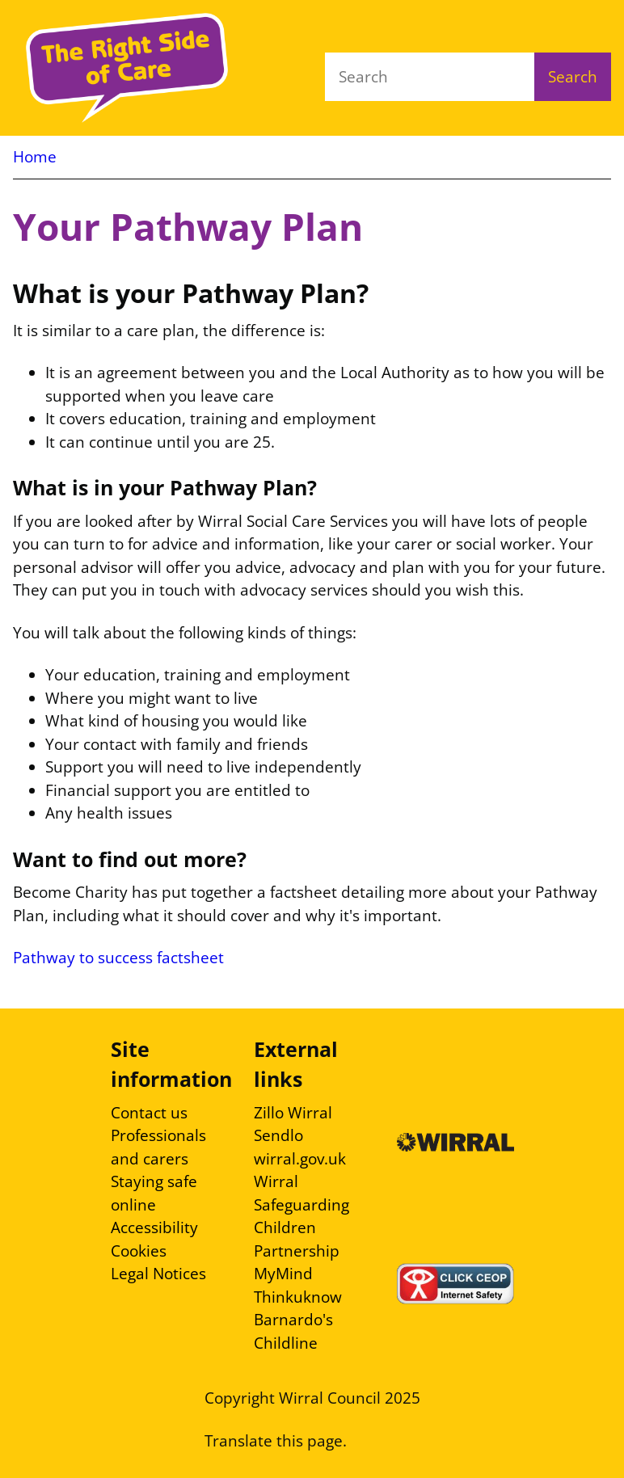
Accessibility (154, 1227)
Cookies (139, 1250)
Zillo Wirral (293, 1112)
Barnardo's (293, 1319)
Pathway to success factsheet (118, 957)
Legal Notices (158, 1273)
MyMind (283, 1273)
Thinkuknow (298, 1296)
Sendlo (278, 1135)
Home (35, 156)
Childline (286, 1343)
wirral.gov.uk (300, 1158)
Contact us (149, 1112)
